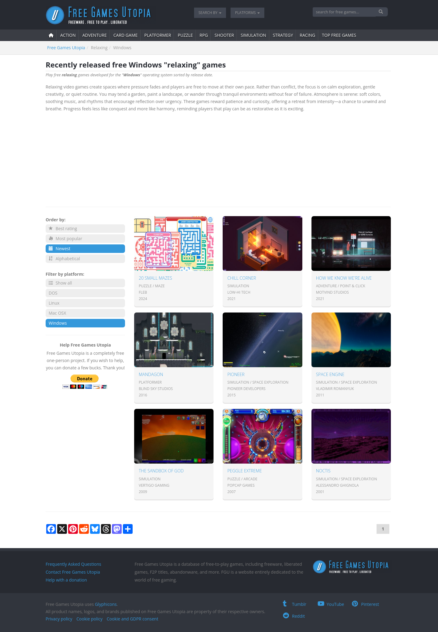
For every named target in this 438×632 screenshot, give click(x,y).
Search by (210, 12)
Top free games (339, 35)
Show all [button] (60, 283)
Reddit (294, 616)
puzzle (185, 35)
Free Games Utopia (66, 47)
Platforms (247, 12)
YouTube (331, 604)
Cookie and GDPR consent (132, 619)
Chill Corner (241, 278)
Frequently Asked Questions (73, 564)
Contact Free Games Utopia (73, 572)
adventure (94, 35)
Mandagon (151, 374)
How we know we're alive (344, 278)
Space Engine (330, 374)
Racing (307, 35)
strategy (283, 35)
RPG (204, 35)
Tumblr (294, 604)
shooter (224, 35)
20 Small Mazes (155, 278)
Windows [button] (58, 323)
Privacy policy (59, 619)
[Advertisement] (218, 158)
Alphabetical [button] (64, 258)
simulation (253, 35)
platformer (157, 35)
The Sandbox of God (161, 471)
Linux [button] (54, 303)
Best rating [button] (63, 228)
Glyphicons (106, 604)
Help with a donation (66, 580)
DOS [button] (53, 293)
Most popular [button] (65, 238)
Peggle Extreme (244, 471)
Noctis (323, 471)
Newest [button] (59, 248)
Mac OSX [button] (57, 313)
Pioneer (235, 374)
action (68, 35)
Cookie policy (89, 619)
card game (125, 35)
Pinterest (365, 604)
